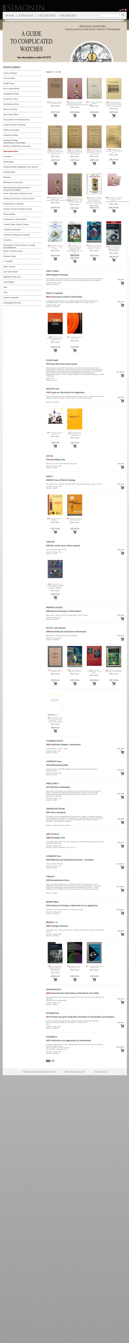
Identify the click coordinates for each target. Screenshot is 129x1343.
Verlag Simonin (8, 83)
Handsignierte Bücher (11, 94)
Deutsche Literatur (10, 109)
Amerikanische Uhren (11, 104)
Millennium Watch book (12, 277)
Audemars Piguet (9, 256)
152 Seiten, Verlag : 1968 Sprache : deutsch (75, 772)
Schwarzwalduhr (9, 214)
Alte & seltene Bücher (11, 89)
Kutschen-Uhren (9, 172)
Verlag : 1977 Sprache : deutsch (75, 374)
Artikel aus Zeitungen (11, 130)
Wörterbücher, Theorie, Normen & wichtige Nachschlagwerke (19, 246)
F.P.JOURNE (8, 261)
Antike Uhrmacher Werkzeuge (14, 125)
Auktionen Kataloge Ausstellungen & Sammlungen (14, 141)
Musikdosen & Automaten (13, 182)
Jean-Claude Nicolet (10, 272)
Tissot (5, 292)
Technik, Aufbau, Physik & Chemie (16, 224)
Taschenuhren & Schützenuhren (15, 219)
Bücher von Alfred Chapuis (13, 251)
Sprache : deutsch (75, 888)
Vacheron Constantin (10, 298)
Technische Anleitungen (12, 230)
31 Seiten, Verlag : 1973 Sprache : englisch (75, 1000)
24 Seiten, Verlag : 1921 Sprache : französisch (75, 303)
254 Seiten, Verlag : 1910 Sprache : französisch (75, 911)
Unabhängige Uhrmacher (12, 303)
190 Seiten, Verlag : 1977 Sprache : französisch (75, 617)
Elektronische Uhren (10, 151)
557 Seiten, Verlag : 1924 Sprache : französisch (75, 1049)
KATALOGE (26, 15)
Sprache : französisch (75, 399)
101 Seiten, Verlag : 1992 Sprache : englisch (75, 486)
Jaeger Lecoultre (9, 267)
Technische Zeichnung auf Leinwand (16, 235)
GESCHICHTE (47, 15)
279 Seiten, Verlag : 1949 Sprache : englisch (75, 795)
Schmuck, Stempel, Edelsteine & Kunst (17, 209)
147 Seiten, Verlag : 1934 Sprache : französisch (75, 281)
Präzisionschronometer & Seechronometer (18, 199)
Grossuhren (7, 157)
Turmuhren (7, 240)
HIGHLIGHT (68, 15)
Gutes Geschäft (9, 78)
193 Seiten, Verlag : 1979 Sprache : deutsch (75, 551)
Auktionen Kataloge (10, 135)
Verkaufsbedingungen (38, 1072)
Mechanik (6, 177)
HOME (10, 15)
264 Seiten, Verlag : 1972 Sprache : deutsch (75, 866)
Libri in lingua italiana (10, 114)
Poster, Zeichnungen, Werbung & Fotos (17, 193)
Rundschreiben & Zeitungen (13, 204)
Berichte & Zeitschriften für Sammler (17, 146)
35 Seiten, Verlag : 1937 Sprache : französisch (75, 1024)
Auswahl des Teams (10, 99)
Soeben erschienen (10, 73)
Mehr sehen (55, 106)
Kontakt (101, 1072)
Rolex (5, 287)
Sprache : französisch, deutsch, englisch (75, 821)
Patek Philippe (8, 282)
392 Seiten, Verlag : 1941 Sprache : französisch (75, 637)
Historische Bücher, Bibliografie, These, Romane (20, 167)
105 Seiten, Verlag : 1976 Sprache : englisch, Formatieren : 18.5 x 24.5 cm (75, 844)
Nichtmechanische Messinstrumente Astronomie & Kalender (16, 189)
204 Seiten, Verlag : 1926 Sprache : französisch (75, 932)
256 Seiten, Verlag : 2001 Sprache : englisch (75, 465)
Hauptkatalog (8, 162)
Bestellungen (75, 1072)
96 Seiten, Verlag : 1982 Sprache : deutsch (75, 750)
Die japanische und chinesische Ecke (16, 120)
